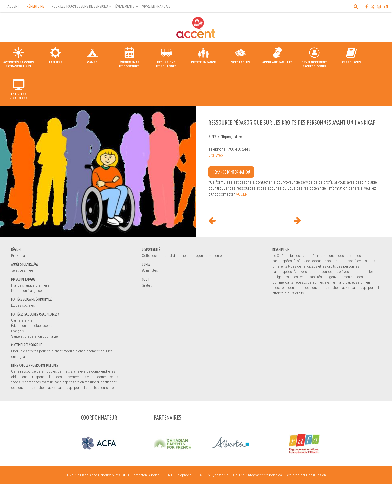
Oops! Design (316, 475)
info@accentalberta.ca (265, 475)
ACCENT (243, 194)
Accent (13, 6)
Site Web (215, 155)
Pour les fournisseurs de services (80, 6)
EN (386, 6)
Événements (125, 6)
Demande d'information (231, 172)
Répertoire (35, 6)
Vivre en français (156, 6)
